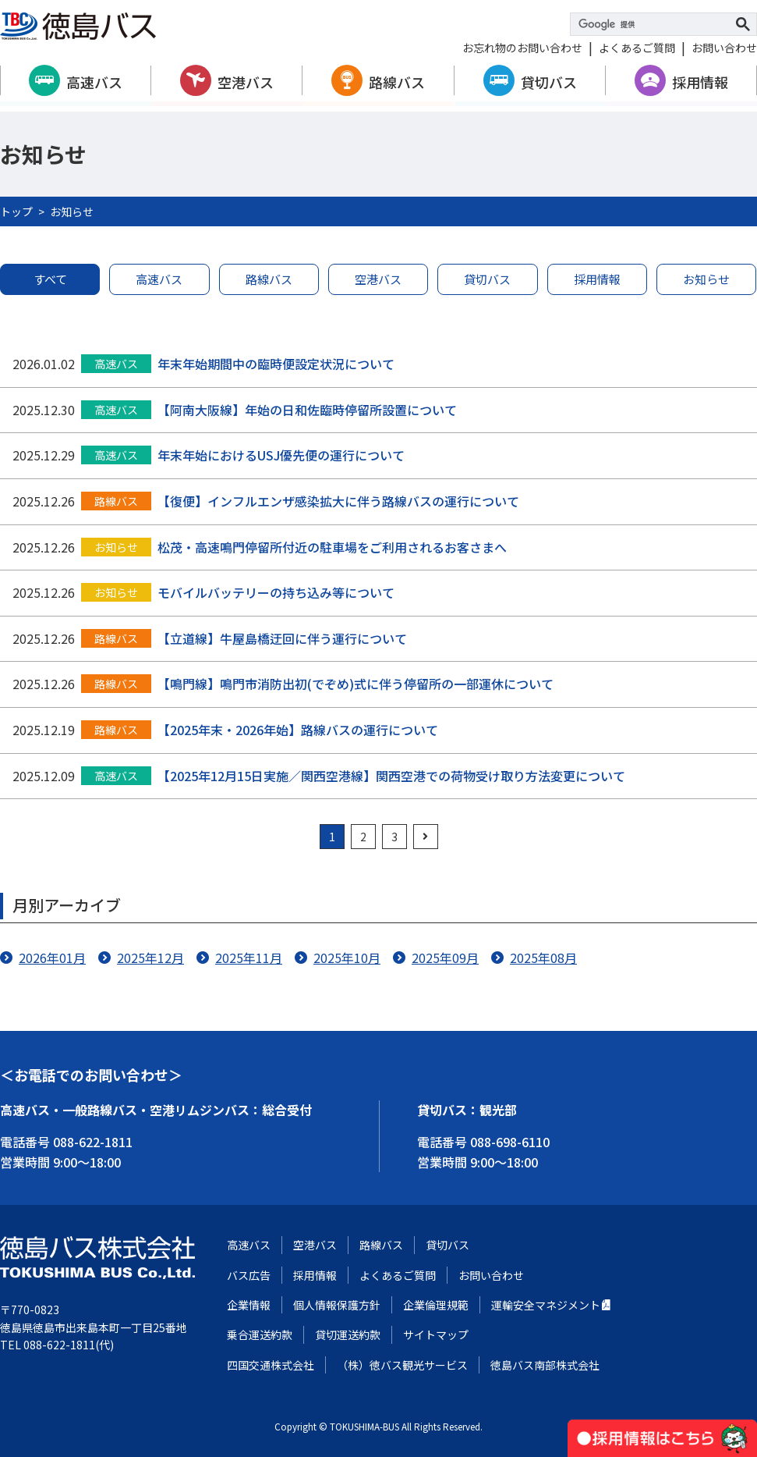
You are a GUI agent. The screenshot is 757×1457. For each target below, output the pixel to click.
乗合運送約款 (259, 1334)
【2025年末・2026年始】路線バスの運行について (297, 729)
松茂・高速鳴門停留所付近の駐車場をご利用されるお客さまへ (332, 547)
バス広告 (249, 1275)
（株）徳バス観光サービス (402, 1365)
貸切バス (549, 82)
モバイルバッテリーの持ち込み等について (275, 592)
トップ (16, 211)
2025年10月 (346, 957)
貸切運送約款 (347, 1334)
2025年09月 (445, 957)
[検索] (654, 24)
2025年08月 (543, 957)
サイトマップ (436, 1334)
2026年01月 (52, 957)
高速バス (94, 82)
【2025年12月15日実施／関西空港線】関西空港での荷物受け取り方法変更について (391, 775)
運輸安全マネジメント (545, 1305)
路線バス (397, 82)
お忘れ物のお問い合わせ (522, 47)
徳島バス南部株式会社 (545, 1365)
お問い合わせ (724, 47)
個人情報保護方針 (336, 1305)
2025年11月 (248, 957)
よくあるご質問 (637, 47)
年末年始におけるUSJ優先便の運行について (281, 455)
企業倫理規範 (436, 1305)
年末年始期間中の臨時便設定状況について (275, 363)
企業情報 (249, 1305)
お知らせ (706, 279)
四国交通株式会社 (270, 1365)
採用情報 (700, 82)
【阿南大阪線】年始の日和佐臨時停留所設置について (307, 409)
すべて (50, 279)
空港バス (246, 82)
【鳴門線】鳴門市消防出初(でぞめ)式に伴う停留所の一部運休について (355, 683)
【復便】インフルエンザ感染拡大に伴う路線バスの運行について (338, 501)
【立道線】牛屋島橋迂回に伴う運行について (282, 638)
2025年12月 (150, 957)
